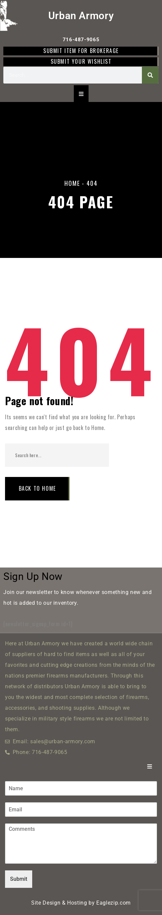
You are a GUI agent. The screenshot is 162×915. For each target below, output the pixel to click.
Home (72, 183)
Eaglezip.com (113, 903)
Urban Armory (81, 15)
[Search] (150, 75)
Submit (18, 879)
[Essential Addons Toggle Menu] (81, 93)
